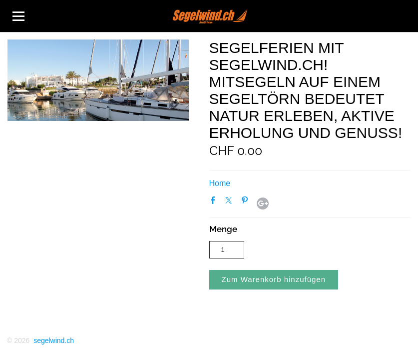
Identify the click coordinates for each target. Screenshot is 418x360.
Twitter (231, 202)
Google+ (263, 204)
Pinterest (247, 202)
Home (220, 183)
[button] (274, 280)
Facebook (215, 202)
